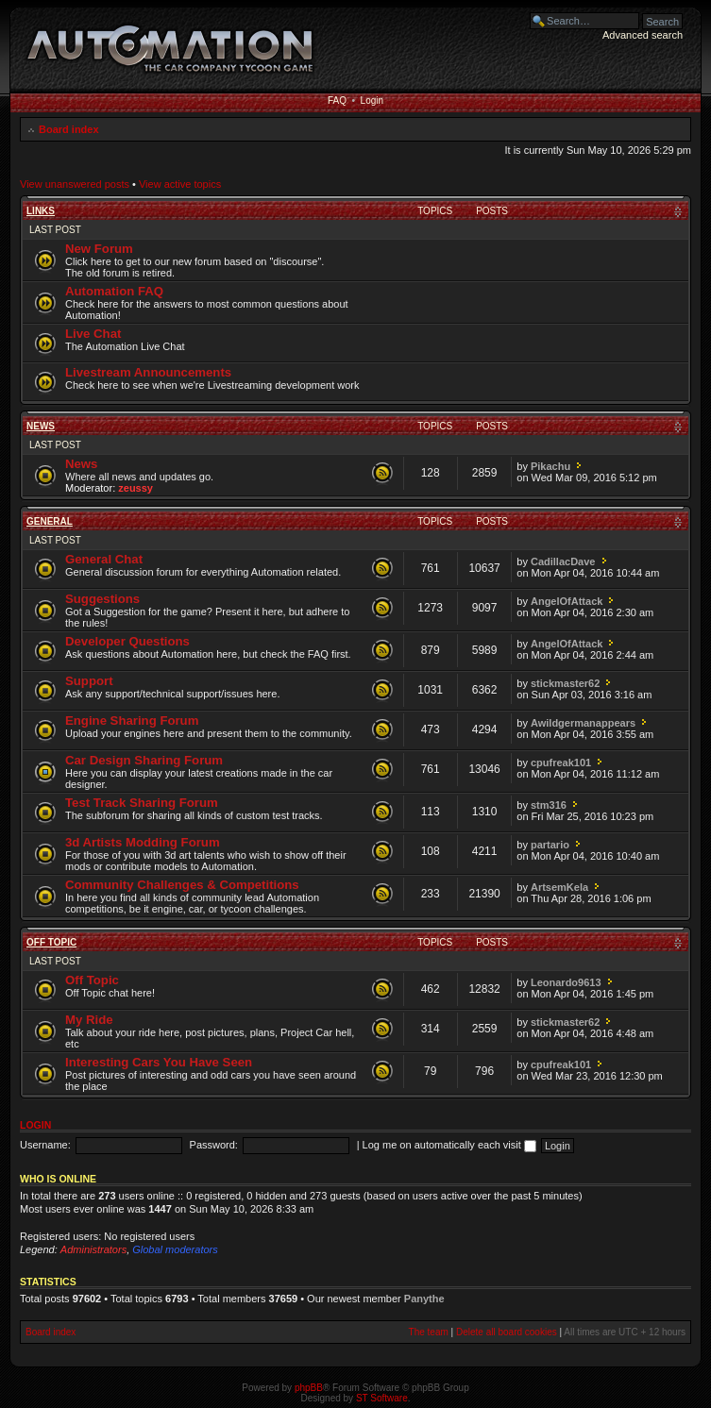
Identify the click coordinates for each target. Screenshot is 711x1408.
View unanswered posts (74, 184)
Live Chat (93, 334)
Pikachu (550, 466)
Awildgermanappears (583, 723)
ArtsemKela (559, 887)
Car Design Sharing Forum (144, 760)
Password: (214, 1144)
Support (89, 681)
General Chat (104, 559)
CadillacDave (563, 561)
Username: (45, 1144)
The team (429, 1332)
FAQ (337, 100)
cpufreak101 (561, 762)
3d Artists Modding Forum (142, 842)
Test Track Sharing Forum (141, 803)
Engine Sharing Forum (131, 720)
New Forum (99, 249)
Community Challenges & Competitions (182, 885)
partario (550, 844)
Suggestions (102, 599)
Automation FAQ (114, 291)
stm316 (549, 805)
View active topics (180, 184)
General (49, 521)
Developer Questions (127, 641)
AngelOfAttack (566, 601)
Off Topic (51, 942)
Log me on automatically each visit (449, 1144)
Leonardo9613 (566, 982)
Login (372, 100)
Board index (69, 129)
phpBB (309, 1388)
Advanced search (642, 35)
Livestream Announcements (148, 372)
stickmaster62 (565, 683)
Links (40, 211)
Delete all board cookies (506, 1332)
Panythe (424, 1298)
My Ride (89, 1020)
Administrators (93, 1249)
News (40, 426)
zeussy (135, 488)
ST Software (382, 1398)
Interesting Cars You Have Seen (158, 1062)
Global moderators (175, 1249)
